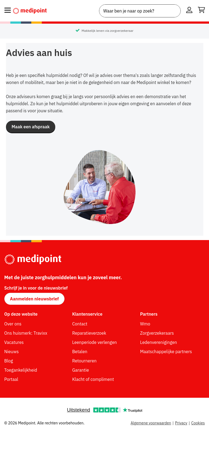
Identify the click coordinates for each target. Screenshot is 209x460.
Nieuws (11, 351)
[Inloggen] (189, 11)
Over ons (12, 324)
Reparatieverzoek (89, 333)
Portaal (11, 379)
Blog (8, 360)
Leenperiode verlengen (94, 342)
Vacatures (14, 342)
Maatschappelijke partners (166, 351)
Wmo (145, 324)
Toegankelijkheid (20, 370)
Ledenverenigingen (158, 342)
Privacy (181, 423)
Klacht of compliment (93, 379)
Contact (79, 324)
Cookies (198, 423)
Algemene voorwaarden (151, 423)
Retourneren (84, 360)
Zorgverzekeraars (157, 333)
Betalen (79, 351)
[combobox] (139, 11)
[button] (31, 127)
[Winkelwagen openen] (201, 11)
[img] (104, 187)
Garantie (80, 370)
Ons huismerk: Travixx (25, 333)
